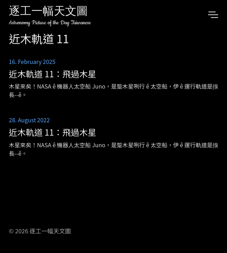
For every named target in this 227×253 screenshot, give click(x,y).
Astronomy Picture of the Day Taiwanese (50, 22)
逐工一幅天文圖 (48, 12)
